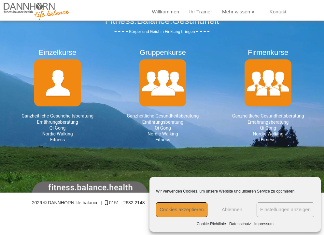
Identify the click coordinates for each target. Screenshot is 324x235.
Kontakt (277, 11)
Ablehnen (232, 209)
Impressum (264, 224)
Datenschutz (240, 224)
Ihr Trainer (200, 11)
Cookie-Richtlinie (211, 224)
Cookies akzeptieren (182, 209)
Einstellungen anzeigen (285, 209)
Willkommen (165, 11)
